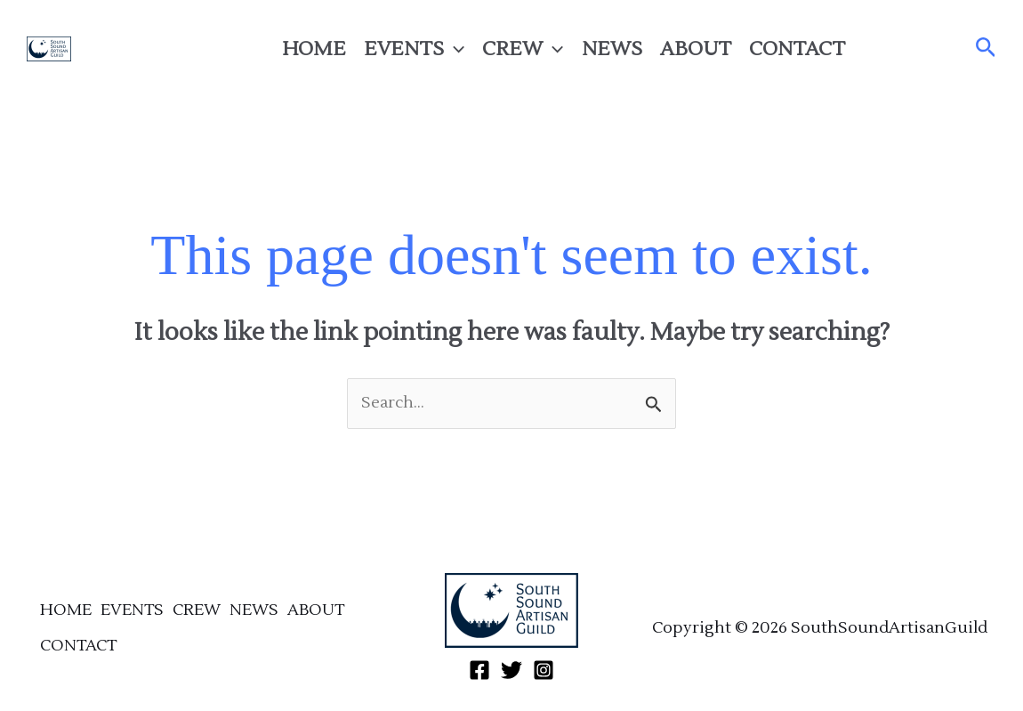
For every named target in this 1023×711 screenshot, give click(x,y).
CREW (522, 49)
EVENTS (414, 49)
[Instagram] (946, 49)
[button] (986, 49)
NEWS (612, 48)
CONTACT (797, 48)
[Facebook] (882, 49)
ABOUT (695, 48)
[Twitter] (914, 49)
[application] (454, 49)
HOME (314, 48)
